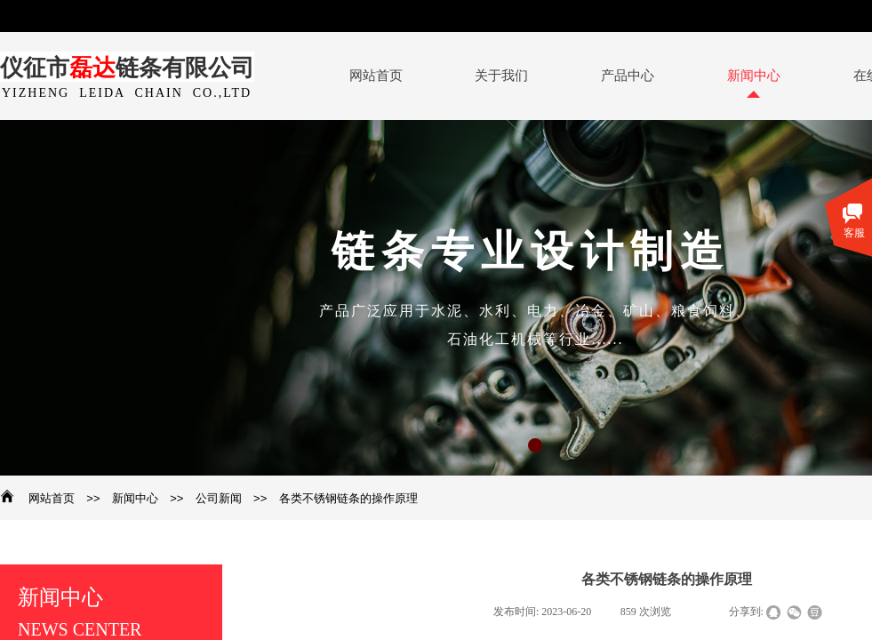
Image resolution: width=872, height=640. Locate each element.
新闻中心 (135, 498)
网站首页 (51, 498)
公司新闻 (219, 498)
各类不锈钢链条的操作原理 (348, 498)
